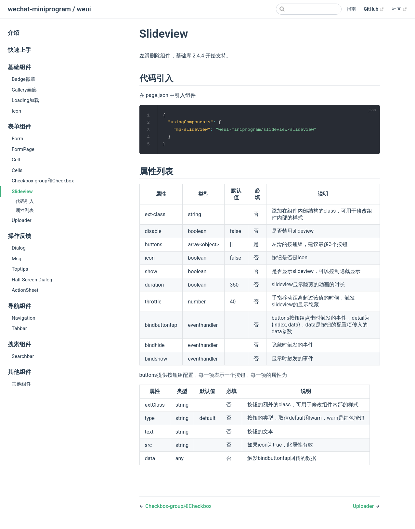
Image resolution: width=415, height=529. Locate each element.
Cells (17, 170)
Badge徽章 (23, 79)
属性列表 (25, 210)
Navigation (23, 318)
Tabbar (19, 328)
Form (17, 138)
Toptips (20, 269)
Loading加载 (25, 100)
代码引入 (25, 201)
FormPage (23, 149)
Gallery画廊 (24, 90)
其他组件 (21, 384)
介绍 (13, 33)
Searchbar (23, 356)
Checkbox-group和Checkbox (43, 181)
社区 (399, 9)
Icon (16, 111)
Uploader (22, 220)
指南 (351, 9)
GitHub (374, 9)
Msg (16, 259)
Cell (16, 160)
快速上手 (19, 50)
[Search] (309, 9)
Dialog (19, 248)
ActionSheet (25, 290)
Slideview (22, 191)
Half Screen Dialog (32, 280)
